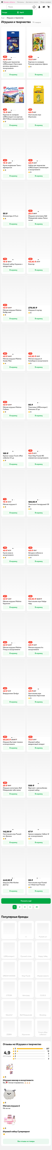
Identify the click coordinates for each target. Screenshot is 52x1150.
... (33, 907)
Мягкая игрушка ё (11, 1106)
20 (37, 907)
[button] (20, 12)
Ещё (2, 18)
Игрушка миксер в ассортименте (18, 1080)
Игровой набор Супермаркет (16, 1131)
